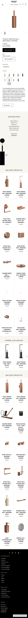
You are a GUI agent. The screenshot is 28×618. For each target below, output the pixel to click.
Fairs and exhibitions (5, 567)
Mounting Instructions (5, 596)
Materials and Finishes (5, 591)
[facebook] (9, 553)
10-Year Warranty (4, 595)
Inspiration (3, 563)
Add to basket (9, 50)
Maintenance (3, 593)
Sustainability (4, 589)
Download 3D (6, 66)
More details (7, 105)
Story (2, 576)
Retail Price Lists (4, 562)
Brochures (3, 560)
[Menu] (2, 5)
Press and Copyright (5, 569)
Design (2, 580)
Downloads (3, 558)
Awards (2, 578)
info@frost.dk (3, 611)
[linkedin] (18, 553)
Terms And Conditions (5, 565)
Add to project (9, 59)
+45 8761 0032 (4, 609)
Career (2, 582)
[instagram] (12, 553)
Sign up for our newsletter (20, 615)
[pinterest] (15, 553)
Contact (2, 575)
